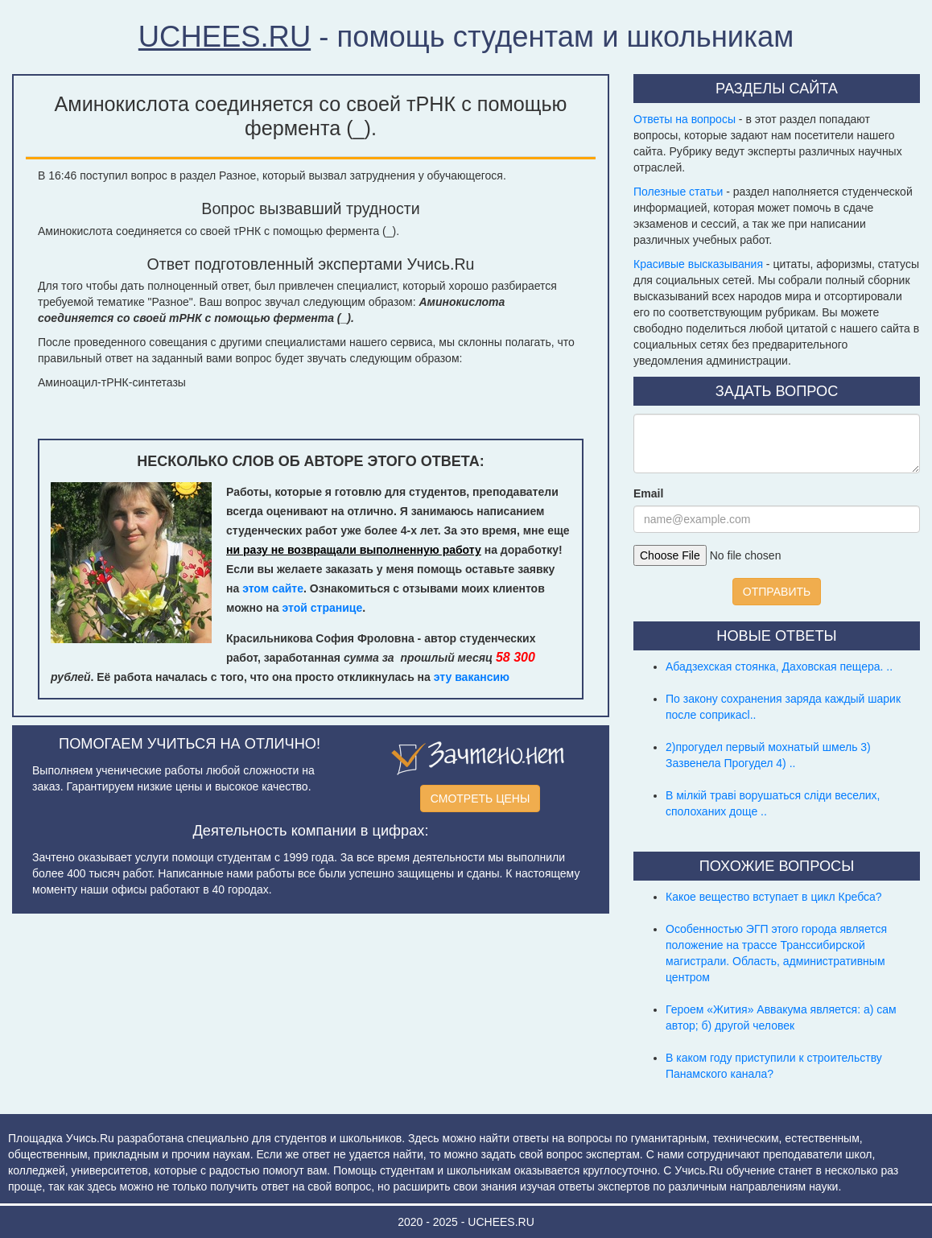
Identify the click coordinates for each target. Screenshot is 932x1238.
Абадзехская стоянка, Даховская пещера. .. (779, 666)
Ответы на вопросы (684, 119)
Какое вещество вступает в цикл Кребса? (774, 896)
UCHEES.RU (224, 36)
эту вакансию (471, 677)
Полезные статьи (678, 191)
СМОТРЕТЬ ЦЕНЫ (480, 798)
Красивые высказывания (698, 264)
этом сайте (272, 588)
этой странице (322, 607)
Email (648, 493)
